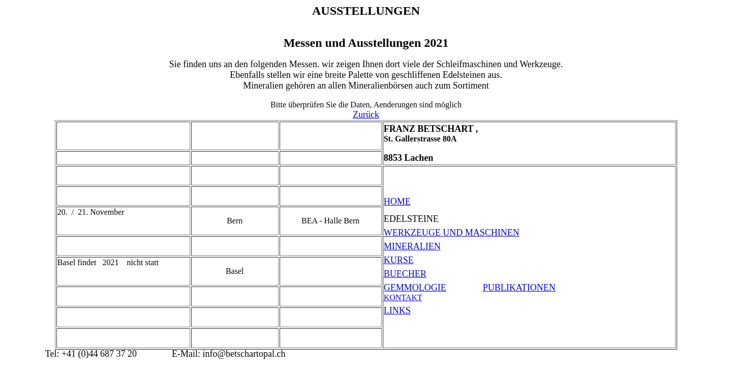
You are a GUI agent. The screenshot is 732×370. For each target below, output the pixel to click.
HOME (397, 201)
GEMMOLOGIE (415, 287)
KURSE (399, 260)
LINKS (397, 310)
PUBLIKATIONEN (519, 287)
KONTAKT (403, 297)
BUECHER (405, 274)
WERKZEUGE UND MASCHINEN (452, 232)
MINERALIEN (412, 246)
